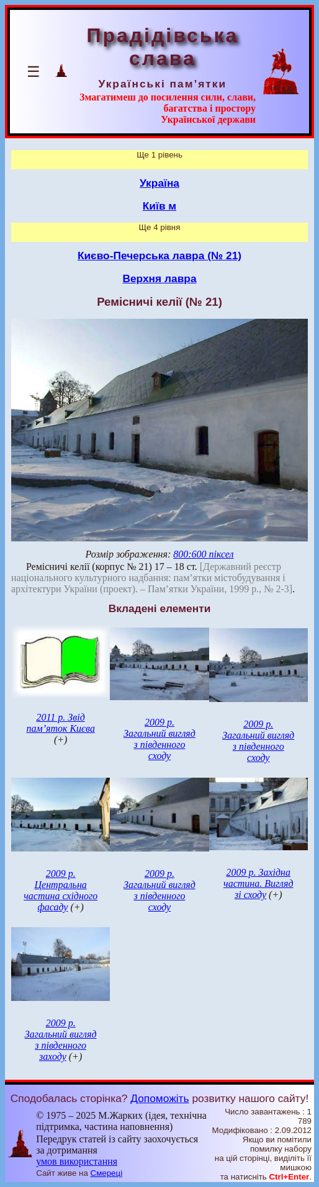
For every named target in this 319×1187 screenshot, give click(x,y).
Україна (159, 183)
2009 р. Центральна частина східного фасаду (60, 890)
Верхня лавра (159, 278)
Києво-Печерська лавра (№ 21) (159, 255)
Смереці (107, 1173)
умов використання (76, 1161)
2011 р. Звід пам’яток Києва (60, 723)
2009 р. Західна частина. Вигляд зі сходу (258, 883)
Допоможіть (159, 1098)
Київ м (159, 206)
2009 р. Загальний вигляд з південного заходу (61, 1040)
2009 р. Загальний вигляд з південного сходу (159, 739)
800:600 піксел (203, 554)
